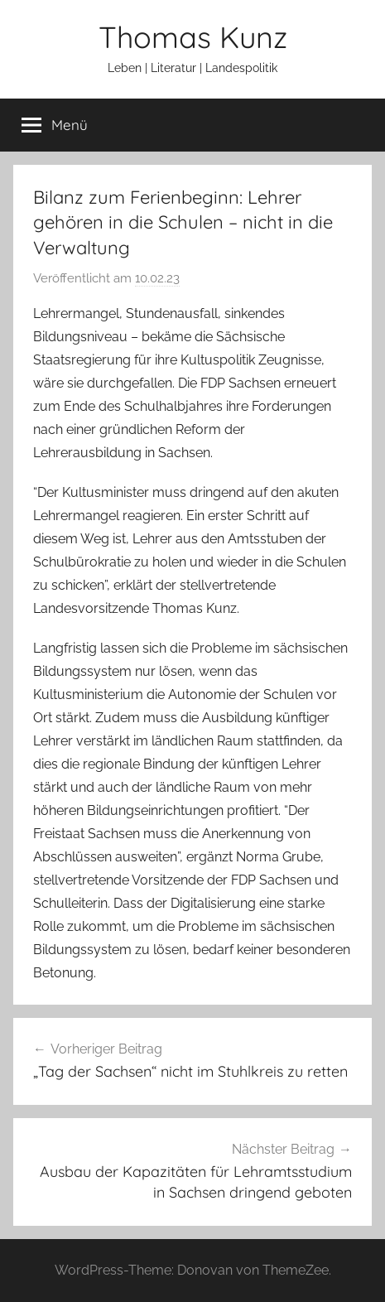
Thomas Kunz (193, 36)
